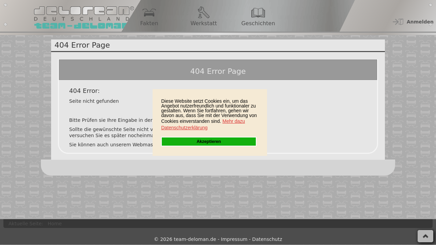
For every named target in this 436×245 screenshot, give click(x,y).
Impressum (234, 239)
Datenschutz (267, 239)
